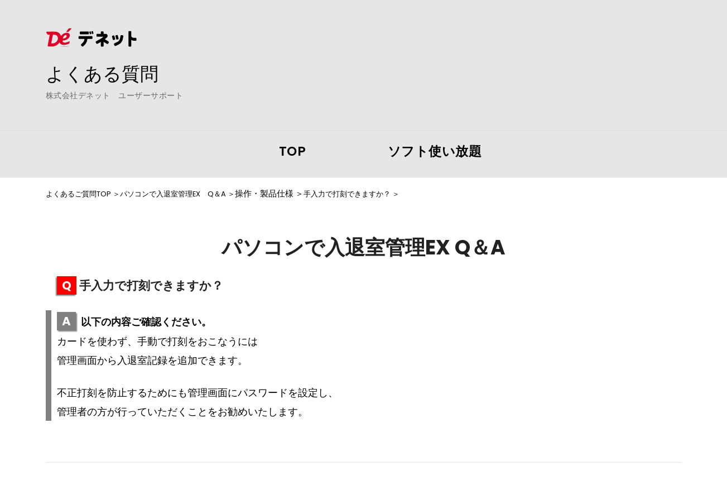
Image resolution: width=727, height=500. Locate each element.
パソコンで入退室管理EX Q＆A (191, 193)
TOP (292, 151)
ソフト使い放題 (435, 151)
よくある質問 (107, 73)
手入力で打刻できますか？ (381, 193)
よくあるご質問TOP (83, 193)
